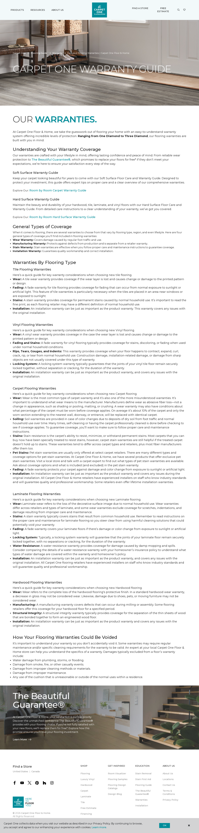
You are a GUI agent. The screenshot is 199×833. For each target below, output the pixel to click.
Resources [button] (37, 10)
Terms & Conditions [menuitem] (169, 792)
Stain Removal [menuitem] (143, 773)
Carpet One (19, 53)
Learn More (22, 739)
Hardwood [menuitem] (86, 785)
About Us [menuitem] (168, 773)
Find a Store (140, 8)
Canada (35, 771)
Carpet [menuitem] (84, 790)
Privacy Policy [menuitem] (170, 799)
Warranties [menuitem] (141, 799)
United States (20, 771)
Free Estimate (163, 10)
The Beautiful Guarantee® (51, 159)
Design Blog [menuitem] (115, 794)
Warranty (57, 53)
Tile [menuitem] (83, 802)
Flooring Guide (39, 53)
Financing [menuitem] (86, 813)
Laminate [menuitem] (86, 796)
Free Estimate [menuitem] (88, 808)
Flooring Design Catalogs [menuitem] (117, 787)
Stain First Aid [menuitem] (143, 779)
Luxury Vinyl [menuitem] (87, 779)
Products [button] (17, 10)
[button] (178, 10)
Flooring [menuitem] (85, 773)
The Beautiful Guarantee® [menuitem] (142, 792)
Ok (164, 825)
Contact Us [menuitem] (169, 785)
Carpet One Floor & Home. (36, 813)
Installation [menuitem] (141, 805)
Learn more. (99, 827)
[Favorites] (184, 10)
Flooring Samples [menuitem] (117, 779)
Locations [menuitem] (168, 779)
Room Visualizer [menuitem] (117, 773)
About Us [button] (57, 10)
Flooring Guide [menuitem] (143, 785)
